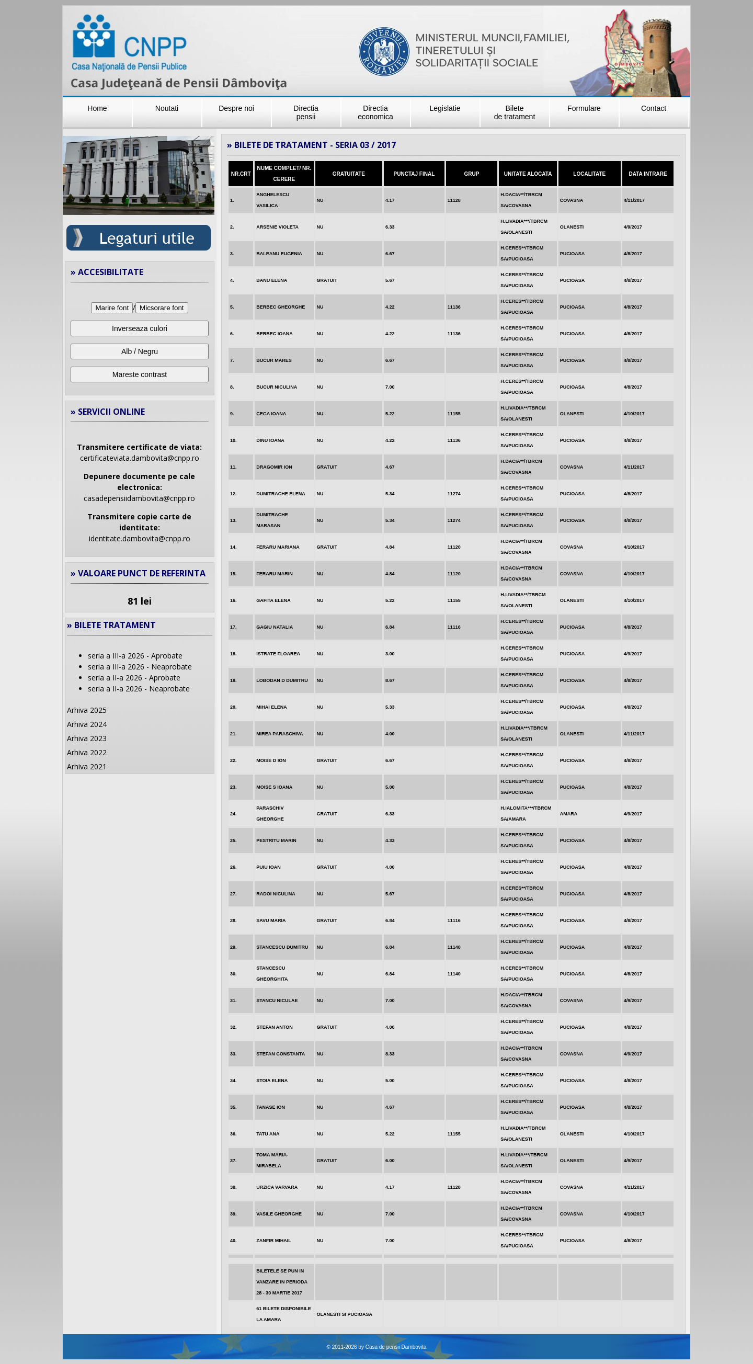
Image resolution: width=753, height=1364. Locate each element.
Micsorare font (162, 308)
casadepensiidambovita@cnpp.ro (139, 498)
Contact (653, 108)
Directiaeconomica (375, 112)
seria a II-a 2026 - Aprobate (134, 678)
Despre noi (236, 108)
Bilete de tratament (514, 112)
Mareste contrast (139, 374)
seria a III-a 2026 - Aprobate (135, 656)
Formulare (584, 108)
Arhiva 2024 (87, 724)
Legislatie (444, 108)
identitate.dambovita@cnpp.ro (139, 538)
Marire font (112, 308)
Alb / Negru (139, 351)
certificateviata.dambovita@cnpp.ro (139, 458)
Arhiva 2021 (87, 766)
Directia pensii (305, 112)
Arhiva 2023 (87, 738)
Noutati (166, 108)
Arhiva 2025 (87, 710)
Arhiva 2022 (87, 752)
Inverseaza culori (139, 328)
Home (97, 108)
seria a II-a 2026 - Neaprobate (139, 689)
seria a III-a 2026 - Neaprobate (140, 667)
